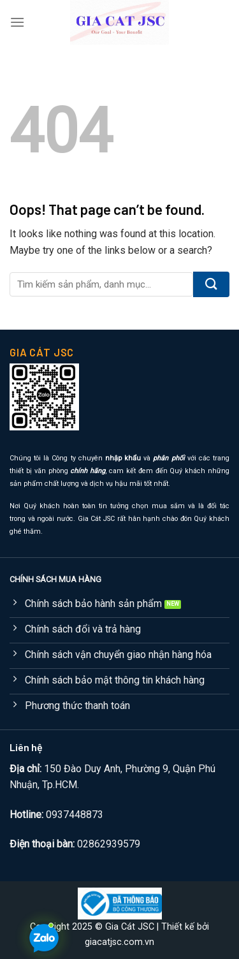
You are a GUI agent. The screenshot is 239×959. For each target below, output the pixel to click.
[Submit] (211, 284)
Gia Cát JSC (129, 926)
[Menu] (17, 22)
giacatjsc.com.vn (119, 942)
